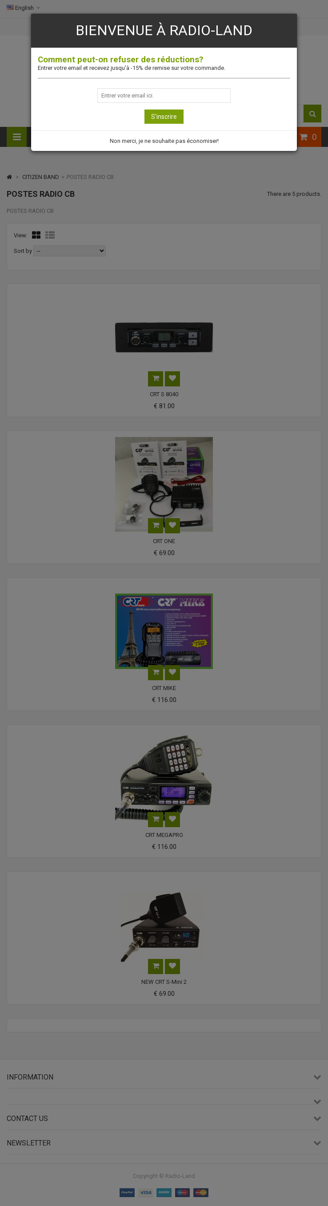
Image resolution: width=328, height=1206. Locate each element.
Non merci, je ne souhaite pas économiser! (164, 141)
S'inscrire (164, 116)
